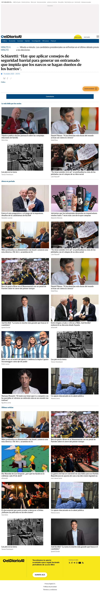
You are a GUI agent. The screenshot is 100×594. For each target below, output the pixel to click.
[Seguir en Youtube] (80, 563)
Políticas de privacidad (50, 586)
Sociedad (20, 41)
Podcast (53, 41)
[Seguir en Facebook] (71, 563)
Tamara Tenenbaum (7, 174)
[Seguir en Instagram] (77, 563)
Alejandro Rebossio (56, 218)
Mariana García (55, 398)
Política (4, 41)
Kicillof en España (17, 2)
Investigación (36, 41)
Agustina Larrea (6, 403)
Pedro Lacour (5, 364)
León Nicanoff (55, 176)
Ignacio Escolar (5, 327)
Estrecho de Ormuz (25, 2)
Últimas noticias (7, 407)
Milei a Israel (33, 2)
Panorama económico (41, 2)
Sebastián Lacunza (6, 218)
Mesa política (61, 2)
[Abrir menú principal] (98, 36)
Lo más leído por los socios (11, 104)
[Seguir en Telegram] (74, 563)
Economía (12, 41)
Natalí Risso (54, 140)
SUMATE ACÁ (40, 575)
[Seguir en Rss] (83, 563)
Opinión (27, 41)
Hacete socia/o (77, 37)
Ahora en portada (8, 181)
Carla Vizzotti (77, 2)
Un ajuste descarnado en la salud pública (67, 396)
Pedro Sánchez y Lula (69, 2)
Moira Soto (4, 140)
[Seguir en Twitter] (69, 563)
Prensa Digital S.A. (50, 584)
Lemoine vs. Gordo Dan (52, 2)
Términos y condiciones (50, 589)
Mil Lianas (45, 41)
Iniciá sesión (87, 37)
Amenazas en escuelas (86, 2)
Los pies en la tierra (9, 172)
